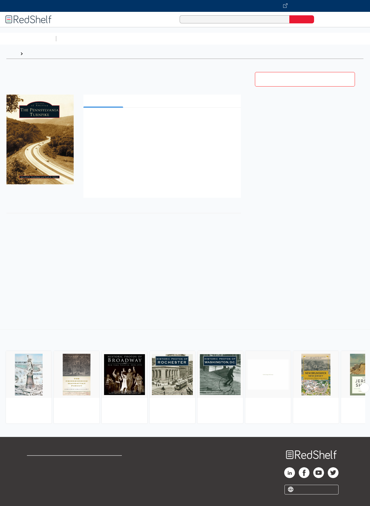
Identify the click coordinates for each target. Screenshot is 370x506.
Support (35, 470)
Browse (33, 53)
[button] (163, 120)
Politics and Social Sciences (265, 38)
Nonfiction (325, 38)
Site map (36, 487)
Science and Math (105, 38)
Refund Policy (104, 470)
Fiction (304, 38)
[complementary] (185, 377)
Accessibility (103, 479)
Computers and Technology (153, 38)
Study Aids (72, 38)
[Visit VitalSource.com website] (185, 6)
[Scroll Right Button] (364, 388)
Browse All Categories (28, 38)
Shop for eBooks (44, 462)
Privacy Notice (42, 479)
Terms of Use (104, 462)
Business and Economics (208, 38)
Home (12, 53)
